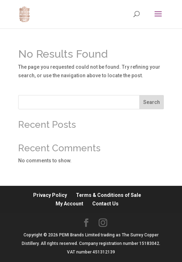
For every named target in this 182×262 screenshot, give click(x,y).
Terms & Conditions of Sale (108, 195)
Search (151, 102)
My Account (69, 203)
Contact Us (105, 203)
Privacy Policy (50, 195)
